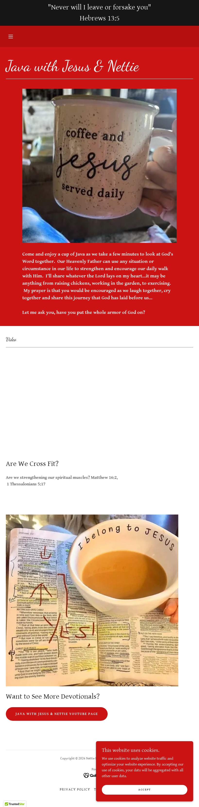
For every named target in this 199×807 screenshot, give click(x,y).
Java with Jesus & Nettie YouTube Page (57, 714)
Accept (144, 789)
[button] (11, 36)
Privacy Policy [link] (75, 789)
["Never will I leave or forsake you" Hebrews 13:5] (99, 13)
